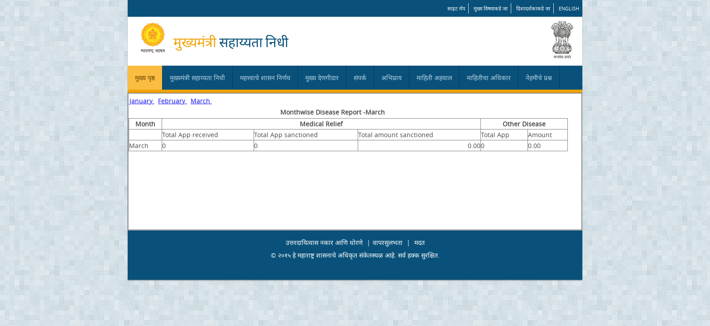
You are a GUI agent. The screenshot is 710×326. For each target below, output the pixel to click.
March (201, 100)
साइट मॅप (456, 8)
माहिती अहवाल (434, 77)
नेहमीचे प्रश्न (539, 77)
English (569, 8)
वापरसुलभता (388, 242)
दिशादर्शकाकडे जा (533, 8)
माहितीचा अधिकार (489, 77)
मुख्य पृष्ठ (145, 77)
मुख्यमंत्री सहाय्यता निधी (197, 77)
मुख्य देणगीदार (322, 77)
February (172, 100)
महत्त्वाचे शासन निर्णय (265, 77)
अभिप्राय (391, 77)
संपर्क (360, 77)
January (142, 100)
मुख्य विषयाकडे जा (491, 8)
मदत (419, 242)
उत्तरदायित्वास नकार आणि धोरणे (324, 242)
